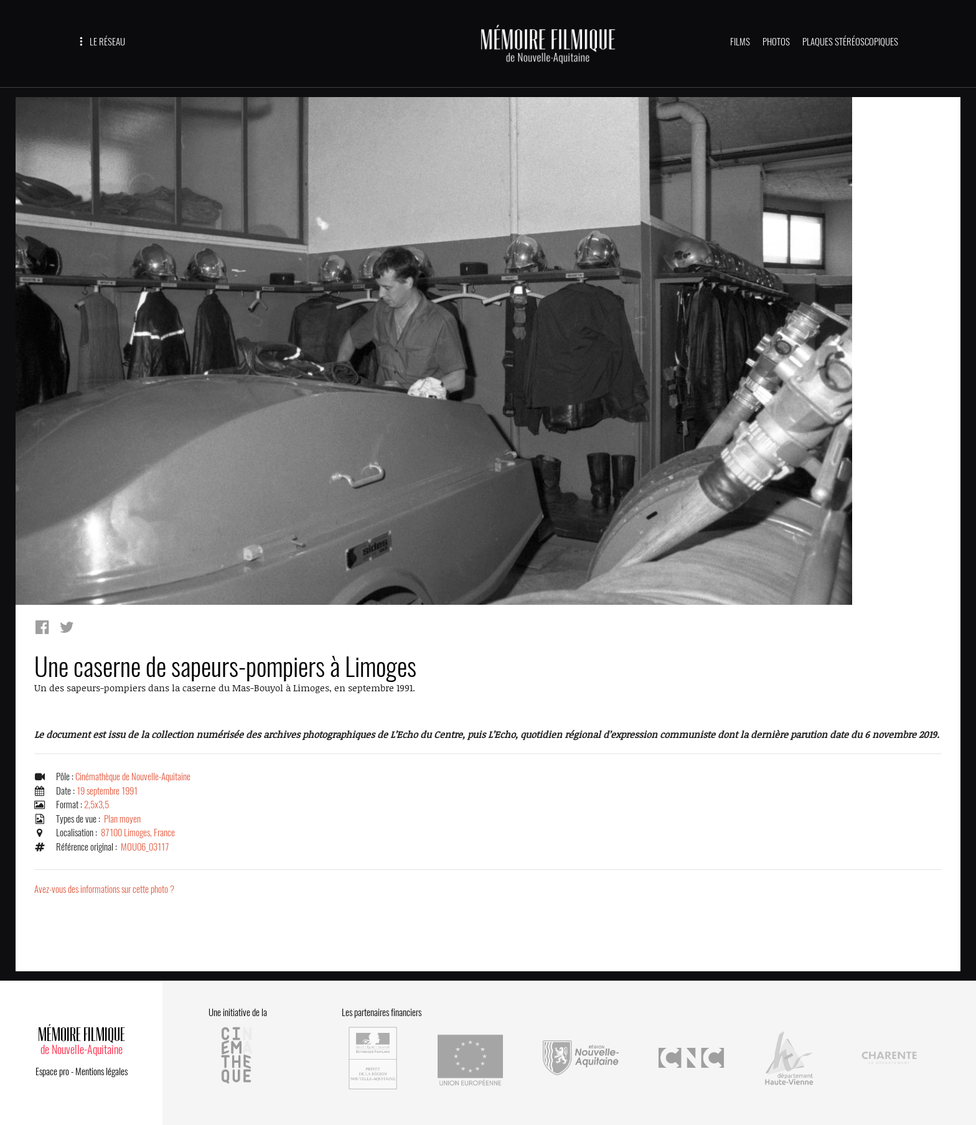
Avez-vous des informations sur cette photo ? (104, 889)
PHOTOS (776, 41)
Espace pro (52, 1071)
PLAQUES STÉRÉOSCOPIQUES (850, 41)
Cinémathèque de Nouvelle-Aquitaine (132, 776)
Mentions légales (101, 1071)
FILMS (740, 41)
